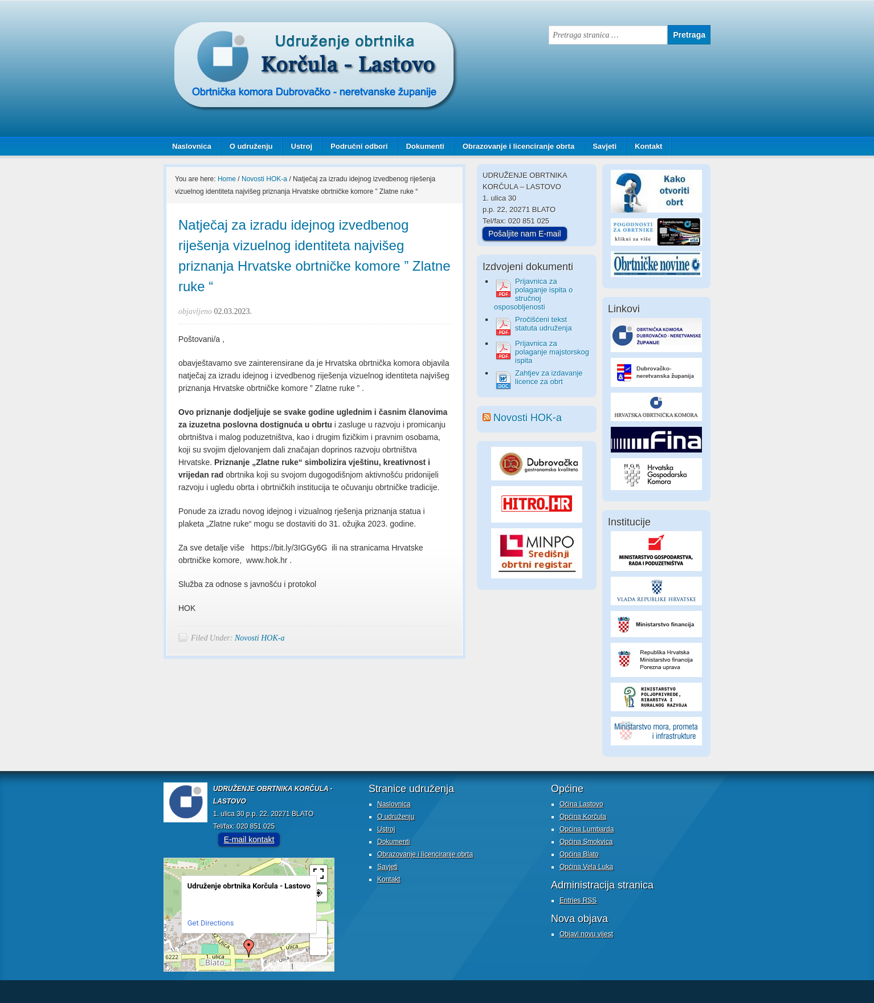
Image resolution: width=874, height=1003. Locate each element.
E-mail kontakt (249, 839)
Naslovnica (191, 146)
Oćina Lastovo (581, 804)
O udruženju (251, 146)
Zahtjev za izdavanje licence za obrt (549, 377)
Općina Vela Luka (586, 867)
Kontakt (648, 146)
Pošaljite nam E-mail (524, 233)
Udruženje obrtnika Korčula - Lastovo (277, 31)
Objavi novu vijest (586, 934)
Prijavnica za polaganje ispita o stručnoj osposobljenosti (533, 294)
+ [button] (319, 929)
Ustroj (302, 146)
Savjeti (600, 146)
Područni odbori (354, 146)
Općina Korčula (582, 817)
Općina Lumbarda (586, 829)
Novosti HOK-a (260, 638)
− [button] (318, 946)
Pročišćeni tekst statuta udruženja (543, 323)
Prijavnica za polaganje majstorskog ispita (552, 352)
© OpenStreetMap (313, 966)
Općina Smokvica (585, 842)
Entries (578, 900)
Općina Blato (579, 854)
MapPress (279, 966)
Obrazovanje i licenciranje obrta (514, 146)
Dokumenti (425, 146)
